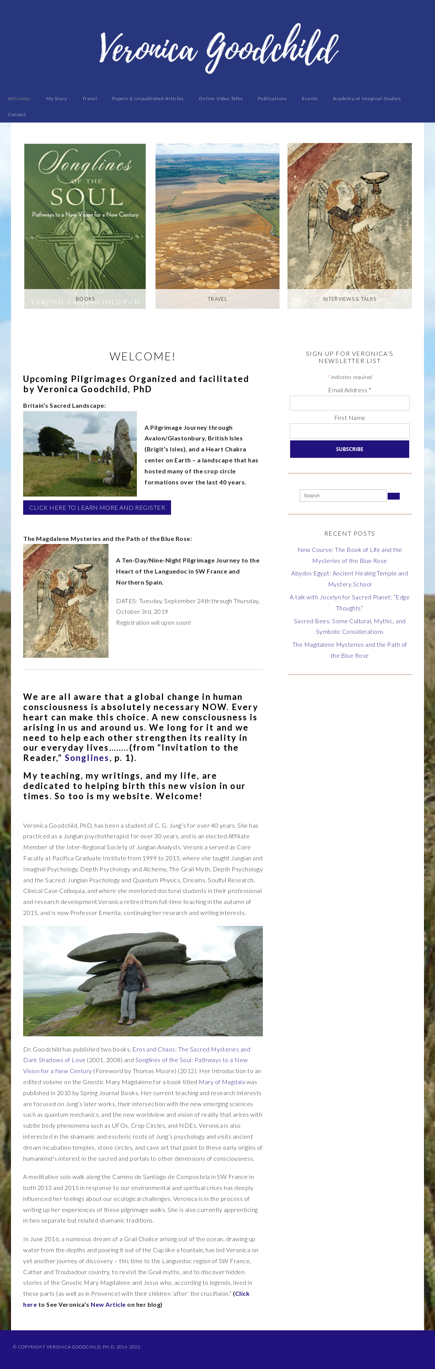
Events (310, 98)
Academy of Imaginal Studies (366, 98)
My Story (57, 98)
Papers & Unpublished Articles (148, 98)
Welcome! (19, 98)
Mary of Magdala (222, 1081)
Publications (272, 98)
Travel (89, 98)
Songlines (87, 758)
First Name (350, 417)
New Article (108, 1304)
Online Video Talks (221, 98)
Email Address (349, 389)
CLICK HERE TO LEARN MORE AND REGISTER (97, 507)
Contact (17, 114)
